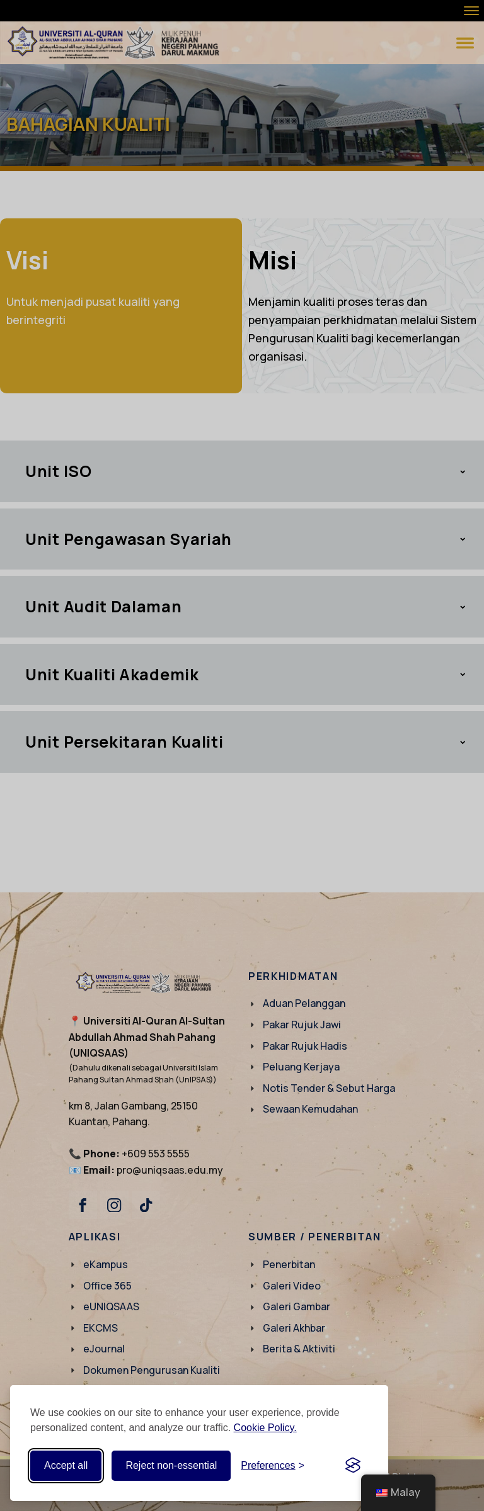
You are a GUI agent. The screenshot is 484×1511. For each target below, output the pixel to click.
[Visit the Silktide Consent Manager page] (353, 1466)
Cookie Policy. (265, 1427)
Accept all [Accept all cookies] (66, 1465)
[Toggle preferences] (272, 1466)
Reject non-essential (171, 1465)
